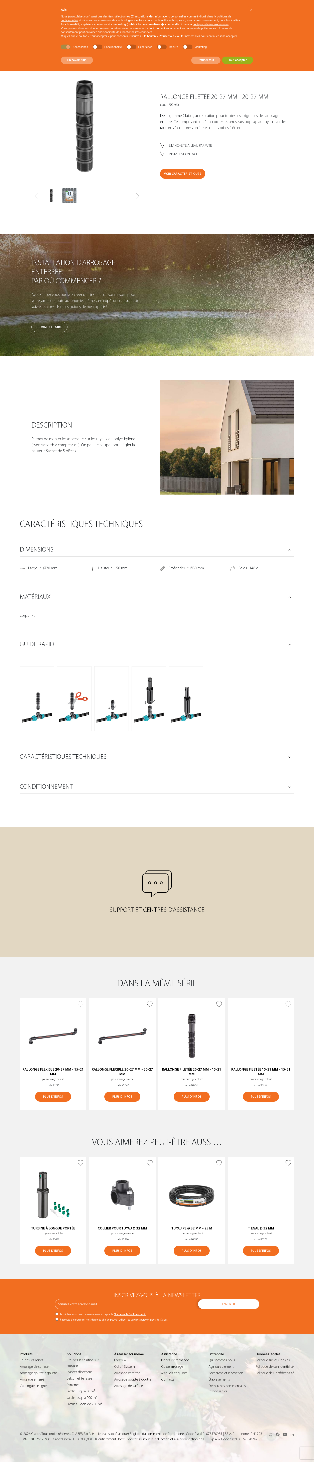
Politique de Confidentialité (275, 1373)
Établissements (219, 1379)
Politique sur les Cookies (273, 1360)
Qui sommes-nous (221, 1360)
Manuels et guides (174, 1373)
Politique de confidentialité (275, 1366)
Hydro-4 (120, 1360)
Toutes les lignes (31, 1360)
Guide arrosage (172, 1366)
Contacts (167, 1379)
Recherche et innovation (225, 1373)
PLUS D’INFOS (53, 1096)
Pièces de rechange (175, 1360)
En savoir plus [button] (77, 60)
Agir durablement (221, 1366)
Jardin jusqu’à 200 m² (82, 1398)
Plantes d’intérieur (79, 1372)
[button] (137, 195)
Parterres (73, 1385)
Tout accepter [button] (237, 60)
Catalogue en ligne (33, 1386)
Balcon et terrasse (79, 1378)
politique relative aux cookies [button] (210, 24)
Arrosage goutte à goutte (38, 1373)
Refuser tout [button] (206, 60)
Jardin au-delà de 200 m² (84, 1404)
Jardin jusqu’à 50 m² (81, 1391)
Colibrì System (124, 1366)
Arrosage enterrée (127, 1373)
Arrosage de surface (34, 1366)
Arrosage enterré (32, 1379)
